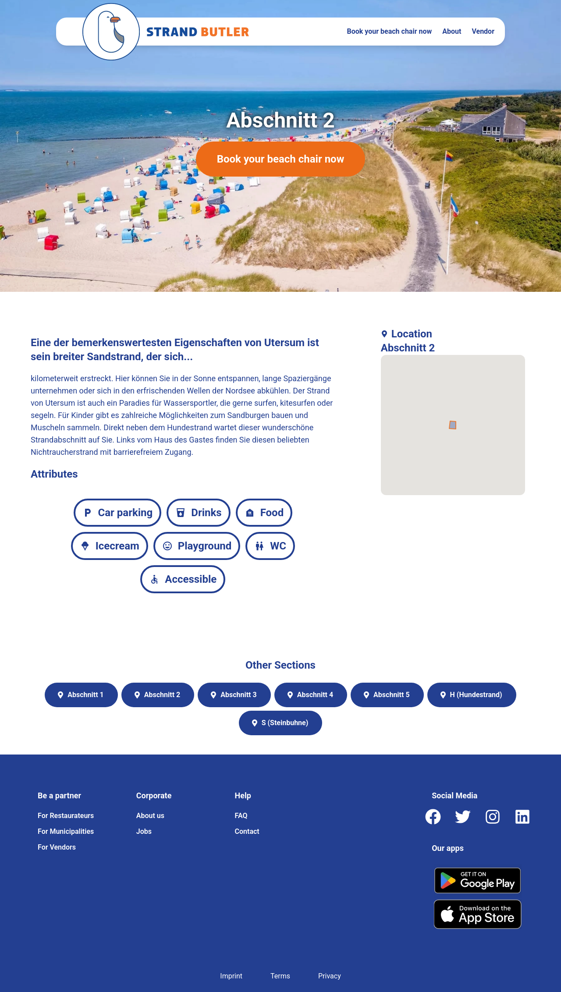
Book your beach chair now (389, 31)
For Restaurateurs (66, 815)
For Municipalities (66, 831)
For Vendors (57, 847)
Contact (247, 831)
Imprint (231, 976)
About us (150, 815)
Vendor (483, 31)
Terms (280, 976)
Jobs (144, 831)
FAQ (241, 815)
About (451, 31)
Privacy (329, 976)
